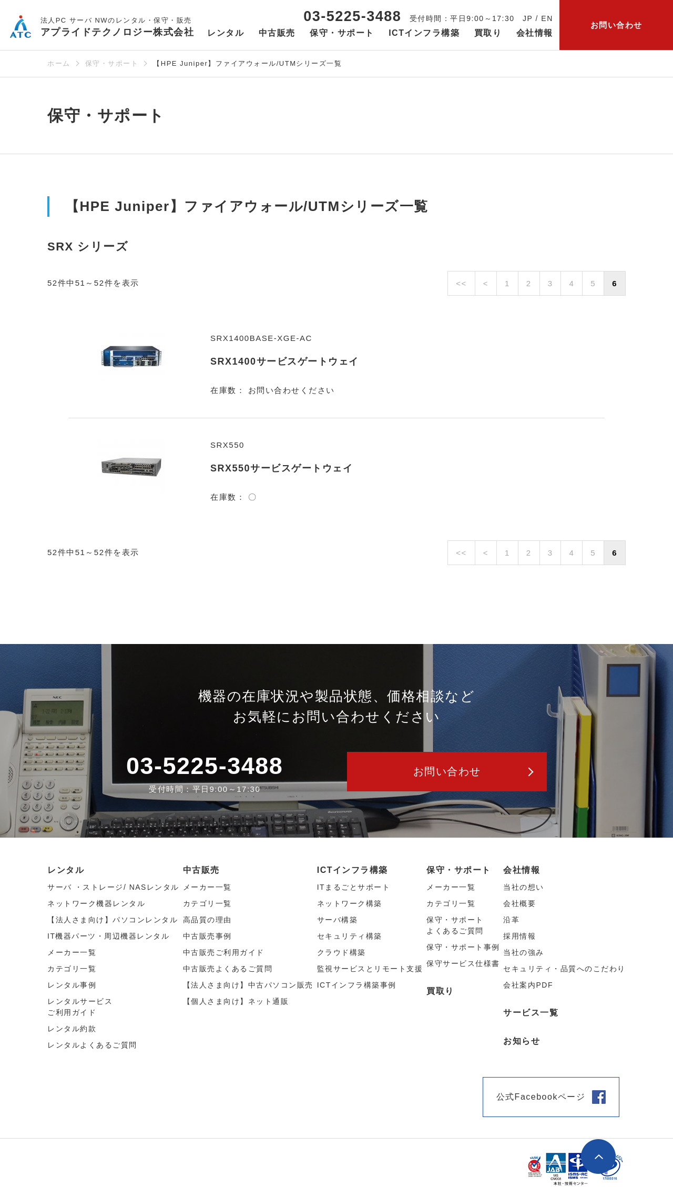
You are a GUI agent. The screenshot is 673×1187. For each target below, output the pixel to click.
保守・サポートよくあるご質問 (455, 925)
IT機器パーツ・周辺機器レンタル (108, 936)
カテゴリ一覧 (450, 903)
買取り (488, 32)
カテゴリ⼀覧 (71, 968)
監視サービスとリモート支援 (370, 968)
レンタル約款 (71, 1028)
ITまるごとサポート (353, 887)
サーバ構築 (337, 920)
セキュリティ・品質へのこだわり (564, 968)
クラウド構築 (341, 952)
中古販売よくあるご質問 (228, 968)
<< (461, 283)
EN (547, 18)
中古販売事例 (207, 936)
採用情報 (519, 936)
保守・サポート (112, 63)
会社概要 (519, 903)
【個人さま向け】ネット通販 (236, 1001)
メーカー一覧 (450, 887)
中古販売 (201, 870)
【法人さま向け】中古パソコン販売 (248, 985)
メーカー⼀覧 (71, 952)
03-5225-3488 (352, 16)
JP (528, 18)
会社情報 (521, 870)
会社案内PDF (528, 985)
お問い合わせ (616, 25)
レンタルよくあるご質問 (92, 1045)
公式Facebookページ (541, 1096)
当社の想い (523, 887)
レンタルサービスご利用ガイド (80, 1007)
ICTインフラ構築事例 (356, 985)
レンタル (65, 870)
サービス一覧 (530, 1012)
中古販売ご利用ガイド (223, 952)
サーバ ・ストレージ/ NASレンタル (113, 887)
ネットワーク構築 (349, 903)
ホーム (58, 63)
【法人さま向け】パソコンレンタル (112, 920)
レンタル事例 (71, 985)
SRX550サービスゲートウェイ (281, 468)
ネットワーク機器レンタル (96, 903)
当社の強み (523, 952)
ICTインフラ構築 (352, 870)
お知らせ (521, 1041)
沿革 (511, 920)
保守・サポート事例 (463, 947)
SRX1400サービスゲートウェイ (284, 361)
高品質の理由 (207, 920)
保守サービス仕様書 (463, 963)
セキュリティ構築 (349, 936)
